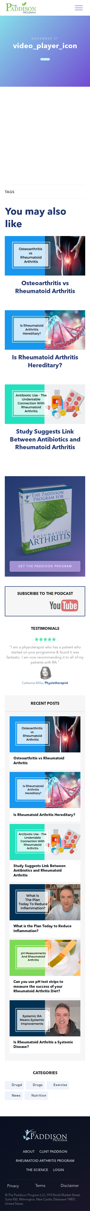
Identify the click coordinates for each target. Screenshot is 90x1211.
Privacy (13, 1186)
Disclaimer (70, 1185)
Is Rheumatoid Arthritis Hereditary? (45, 344)
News (16, 1096)
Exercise (60, 1085)
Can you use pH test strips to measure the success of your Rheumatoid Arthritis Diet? (38, 986)
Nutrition (38, 1096)
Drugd (17, 1085)
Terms (40, 1185)
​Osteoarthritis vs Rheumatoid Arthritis (45, 270)
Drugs (38, 1085)
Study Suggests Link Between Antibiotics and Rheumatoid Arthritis (45, 422)
